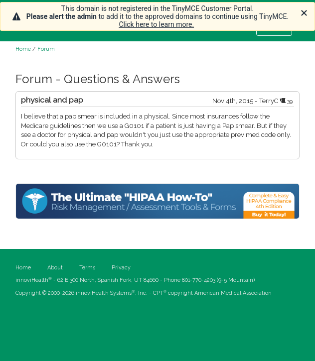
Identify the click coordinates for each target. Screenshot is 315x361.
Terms (87, 267)
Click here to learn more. (156, 24)
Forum (46, 49)
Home (23, 49)
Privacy (121, 267)
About (55, 267)
